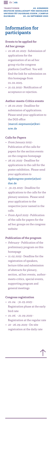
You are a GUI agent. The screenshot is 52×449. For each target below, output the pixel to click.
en (16, 2)
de (10, 2)
